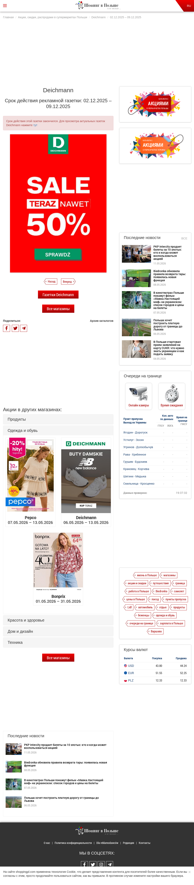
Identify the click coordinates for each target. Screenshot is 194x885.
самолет (179, 591)
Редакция (128, 843)
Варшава (156, 631)
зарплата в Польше (171, 623)
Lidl (130, 607)
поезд (155, 599)
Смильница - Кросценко (138, 483)
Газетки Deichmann (58, 294)
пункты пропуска (175, 599)
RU (189, 5)
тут (35, 125)
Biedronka (161, 591)
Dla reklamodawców (107, 843)
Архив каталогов (101, 320)
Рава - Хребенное (134, 454)
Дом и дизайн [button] (20, 631)
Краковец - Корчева (136, 469)
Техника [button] (15, 642)
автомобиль (145, 607)
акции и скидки (137, 583)
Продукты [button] (17, 419)
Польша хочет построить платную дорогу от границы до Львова (61, 799)
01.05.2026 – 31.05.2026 (58, 599)
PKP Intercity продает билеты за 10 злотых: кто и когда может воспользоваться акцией (65, 746)
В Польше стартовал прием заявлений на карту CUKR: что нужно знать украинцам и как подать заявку (168, 348)
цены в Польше (135, 599)
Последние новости (142, 237)
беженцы (143, 615)
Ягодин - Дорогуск (135, 432)
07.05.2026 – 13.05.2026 (30, 520)
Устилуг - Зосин (133, 440)
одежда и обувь (165, 615)
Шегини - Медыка (134, 476)
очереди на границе (141, 623)
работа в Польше (139, 591)
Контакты (144, 843)
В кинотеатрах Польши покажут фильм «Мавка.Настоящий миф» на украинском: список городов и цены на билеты (63, 781)
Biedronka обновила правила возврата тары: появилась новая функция (65, 763)
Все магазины (58, 308)
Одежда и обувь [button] (23, 430)
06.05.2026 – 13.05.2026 (85, 520)
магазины (169, 575)
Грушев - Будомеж (135, 462)
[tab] (58, 419)
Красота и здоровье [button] (26, 620)
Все (184, 238)
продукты (179, 607)
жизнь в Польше (147, 575)
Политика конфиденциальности (73, 843)
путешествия (161, 583)
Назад (51, 281)
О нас (47, 843)
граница (180, 583)
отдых (163, 607)
